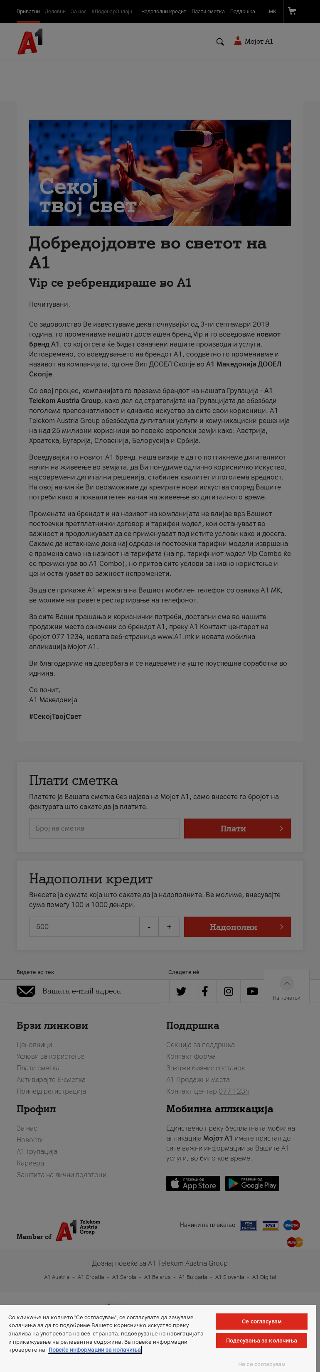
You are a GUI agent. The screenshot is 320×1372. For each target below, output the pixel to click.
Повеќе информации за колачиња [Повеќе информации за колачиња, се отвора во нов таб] (95, 1350)
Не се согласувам (261, 1364)
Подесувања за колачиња (262, 1341)
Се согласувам (261, 1321)
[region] (158, 1338)
